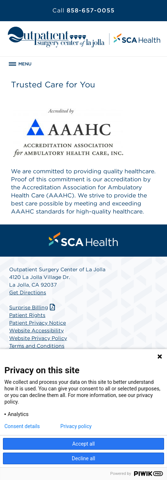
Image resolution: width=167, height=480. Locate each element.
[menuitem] (83, 239)
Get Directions (27, 292)
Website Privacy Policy (38, 338)
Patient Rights (27, 315)
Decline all (83, 458)
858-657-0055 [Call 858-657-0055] (83, 10)
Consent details (22, 426)
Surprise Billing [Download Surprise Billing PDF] (32, 307)
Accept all (83, 444)
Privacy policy (76, 426)
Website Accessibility (36, 330)
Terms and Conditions (36, 346)
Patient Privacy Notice (37, 323)
